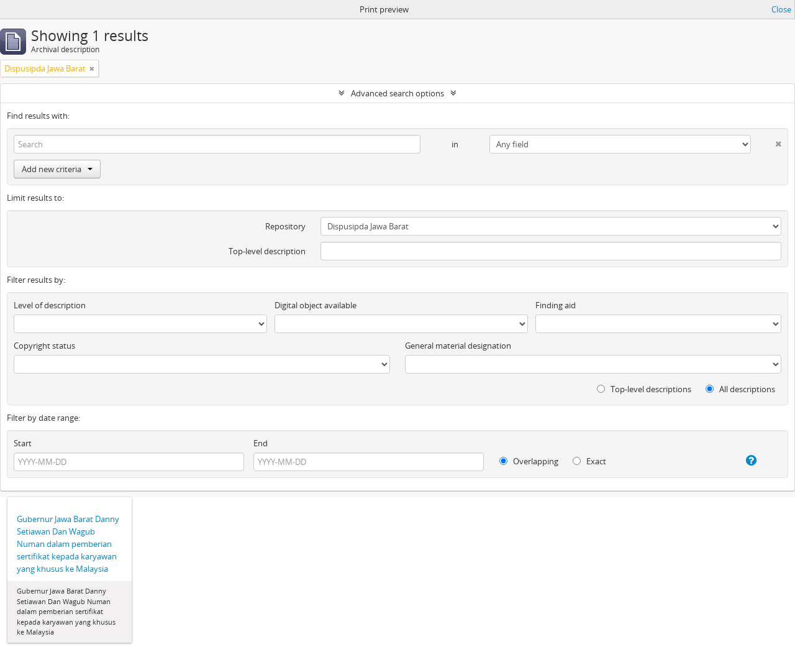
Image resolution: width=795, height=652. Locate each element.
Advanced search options (397, 93)
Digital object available (316, 305)
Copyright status (44, 345)
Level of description (50, 305)
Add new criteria (57, 169)
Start (23, 443)
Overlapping (528, 461)
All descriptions (740, 389)
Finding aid (555, 305)
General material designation (458, 345)
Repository (285, 226)
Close (781, 9)
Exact (589, 461)
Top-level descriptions (644, 389)
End (260, 443)
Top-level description (267, 251)
